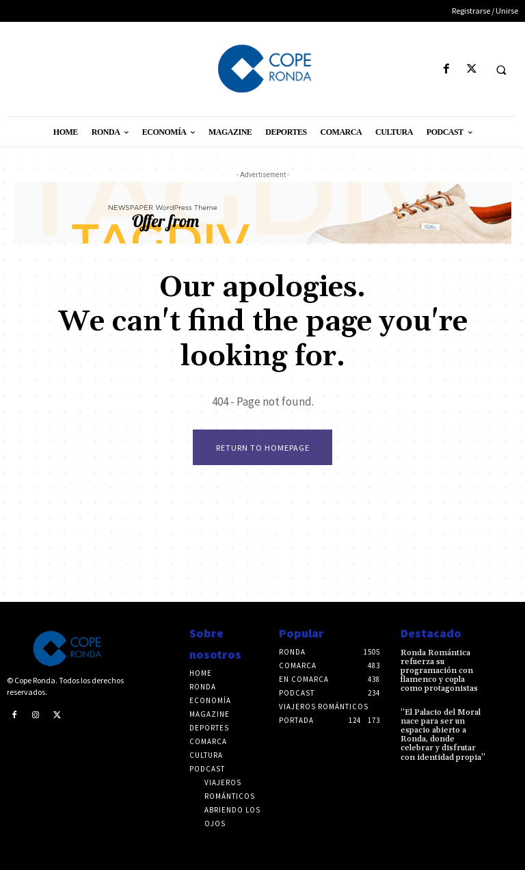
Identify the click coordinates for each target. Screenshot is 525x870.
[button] (501, 70)
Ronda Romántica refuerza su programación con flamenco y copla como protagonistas (439, 671)
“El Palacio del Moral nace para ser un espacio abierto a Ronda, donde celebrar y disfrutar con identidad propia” (443, 735)
